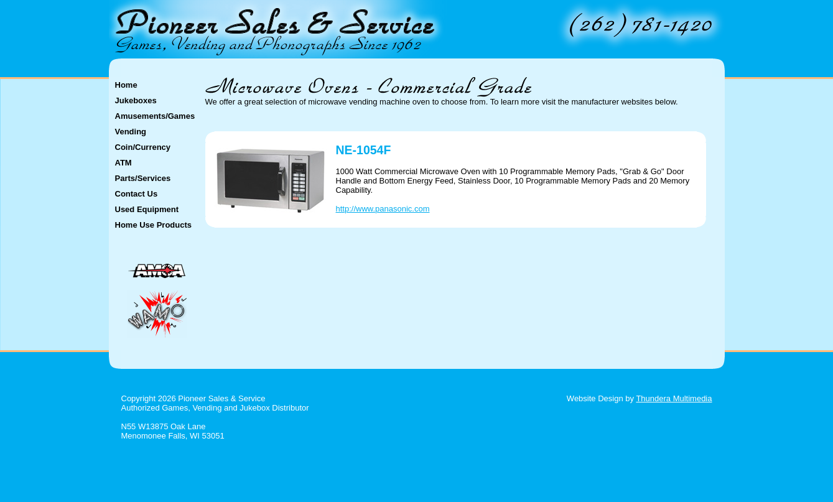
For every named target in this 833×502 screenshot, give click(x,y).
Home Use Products (153, 225)
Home (126, 85)
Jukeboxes (136, 100)
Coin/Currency (143, 147)
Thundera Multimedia (674, 398)
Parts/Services (143, 178)
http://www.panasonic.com (383, 208)
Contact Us (136, 193)
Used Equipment (147, 209)
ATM (123, 162)
